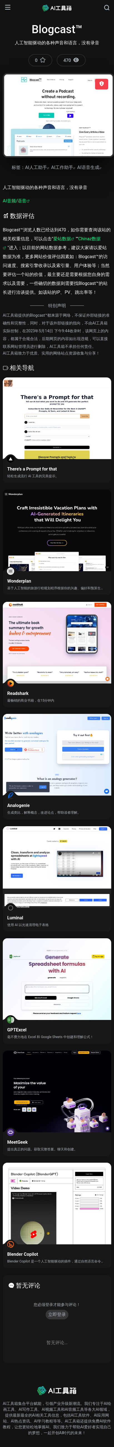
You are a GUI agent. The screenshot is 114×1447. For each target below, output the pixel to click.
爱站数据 (62, 238)
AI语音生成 (88, 167)
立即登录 (57, 1314)
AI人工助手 (36, 167)
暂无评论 (28, 1285)
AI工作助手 (62, 167)
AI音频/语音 (14, 200)
